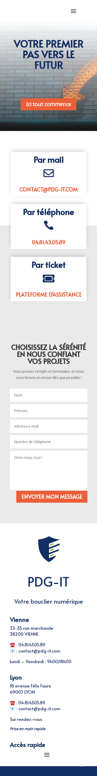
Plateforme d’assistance (48, 294)
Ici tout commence (48, 104)
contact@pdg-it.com (48, 189)
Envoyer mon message (51, 496)
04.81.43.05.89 (48, 242)
